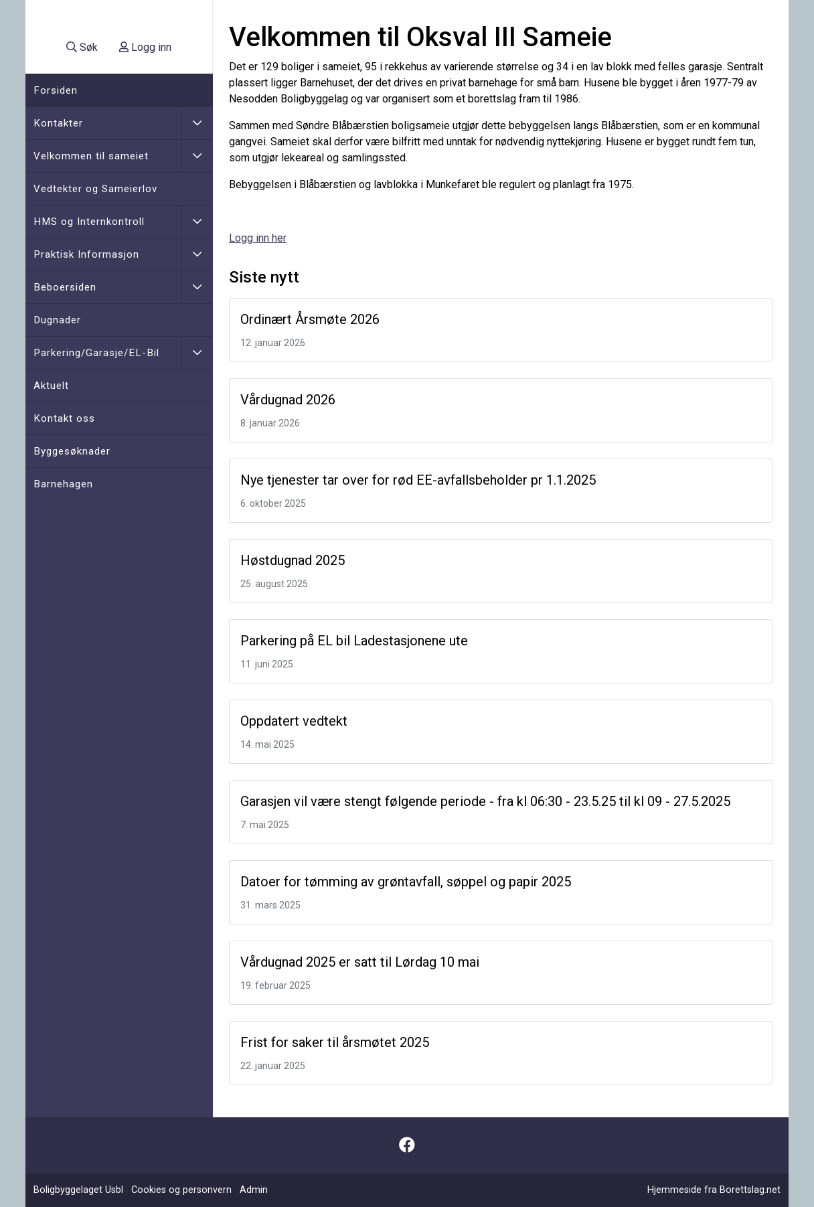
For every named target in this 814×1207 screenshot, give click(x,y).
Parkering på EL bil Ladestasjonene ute (354, 641)
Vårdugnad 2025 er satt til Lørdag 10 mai (359, 962)
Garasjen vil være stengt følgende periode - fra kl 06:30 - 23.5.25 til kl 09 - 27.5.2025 (485, 801)
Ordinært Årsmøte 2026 (310, 319)
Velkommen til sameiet (91, 156)
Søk (82, 47)
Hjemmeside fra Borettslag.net (714, 1190)
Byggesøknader (71, 451)
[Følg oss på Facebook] (407, 1145)
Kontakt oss (64, 418)
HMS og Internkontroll (89, 222)
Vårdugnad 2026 (287, 400)
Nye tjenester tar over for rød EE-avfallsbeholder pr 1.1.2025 (418, 480)
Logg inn (145, 47)
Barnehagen (63, 484)
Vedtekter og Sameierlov (95, 189)
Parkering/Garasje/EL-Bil (96, 353)
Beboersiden (64, 287)
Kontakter (58, 123)
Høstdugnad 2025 (292, 560)
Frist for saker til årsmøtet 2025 (334, 1042)
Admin (254, 1190)
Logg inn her (258, 238)
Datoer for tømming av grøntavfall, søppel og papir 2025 (405, 882)
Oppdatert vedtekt (293, 721)
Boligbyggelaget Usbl (78, 1190)
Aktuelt (51, 386)
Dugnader (57, 320)
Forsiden (55, 90)
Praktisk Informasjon (86, 254)
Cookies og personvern (181, 1190)
